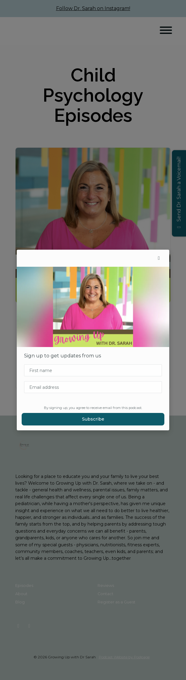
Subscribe (93, 419)
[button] (159, 258)
